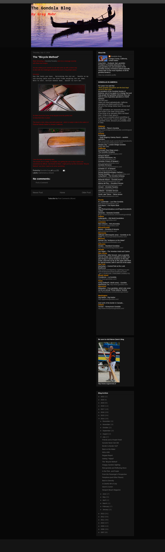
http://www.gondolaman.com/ (108, 203)
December (106, 421)
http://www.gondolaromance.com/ (110, 167)
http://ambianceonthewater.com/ (109, 242)
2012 (103, 517)
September (107, 431)
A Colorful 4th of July (109, 484)
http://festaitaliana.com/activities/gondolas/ (113, 292)
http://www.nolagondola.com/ (108, 226)
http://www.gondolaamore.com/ (109, 181)
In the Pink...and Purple (110, 471)
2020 (103, 400)
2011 (103, 520)
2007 (103, 532)
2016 (103, 412)
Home (62, 193)
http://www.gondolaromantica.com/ (114, 237)
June (104, 494)
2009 (103, 526)
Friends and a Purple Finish (112, 440)
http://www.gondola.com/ (107, 159)
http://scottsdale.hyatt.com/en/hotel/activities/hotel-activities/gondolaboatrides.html (115, 142)
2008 (103, 529)
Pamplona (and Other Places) (112, 477)
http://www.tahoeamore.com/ (108, 196)
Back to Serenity (108, 481)
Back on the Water (108, 449)
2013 (103, 514)
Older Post (86, 193)
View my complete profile (107, 75)
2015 (103, 415)
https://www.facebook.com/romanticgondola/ (114, 215)
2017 (103, 409)
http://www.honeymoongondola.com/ (111, 308)
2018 (103, 406)
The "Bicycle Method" (109, 462)
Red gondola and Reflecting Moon (114, 468)
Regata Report (107, 455)
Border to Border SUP (110, 446)
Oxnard (51, 173)
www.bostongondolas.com (107, 231)
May (104, 497)
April (104, 500)
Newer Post (38, 193)
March (105, 503)
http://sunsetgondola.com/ (120, 174)
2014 (103, 419)
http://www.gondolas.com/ (107, 170)
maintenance (43, 173)
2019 (103, 403)
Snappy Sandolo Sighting (111, 465)
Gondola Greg (116, 56)
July (104, 437)
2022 (103, 397)
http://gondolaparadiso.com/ (108, 189)
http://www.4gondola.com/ (107, 220)
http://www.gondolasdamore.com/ (110, 185)
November (106, 424)
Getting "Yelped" (108, 459)
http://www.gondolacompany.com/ (110, 154)
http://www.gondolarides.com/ (108, 163)
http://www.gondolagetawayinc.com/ (111, 178)
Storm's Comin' (107, 487)
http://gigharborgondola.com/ (108, 299)
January (106, 509)
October (106, 427)
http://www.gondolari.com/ (107, 279)
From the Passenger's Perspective (114, 474)
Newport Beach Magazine (111, 490)
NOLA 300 (106, 452)
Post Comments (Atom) (67, 199)
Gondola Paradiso (51, 61)
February (106, 506)
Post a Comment (42, 183)
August (105, 434)
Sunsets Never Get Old (110, 443)
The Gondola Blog (51, 8)
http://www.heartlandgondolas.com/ (110, 248)
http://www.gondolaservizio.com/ (109, 192)
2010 (103, 523)
